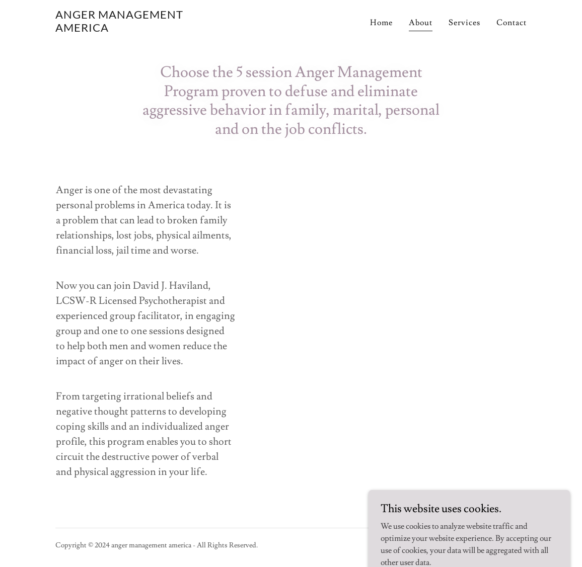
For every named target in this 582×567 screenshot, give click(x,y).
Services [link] (464, 23)
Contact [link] (511, 23)
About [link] (420, 23)
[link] (138, 29)
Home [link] (381, 23)
